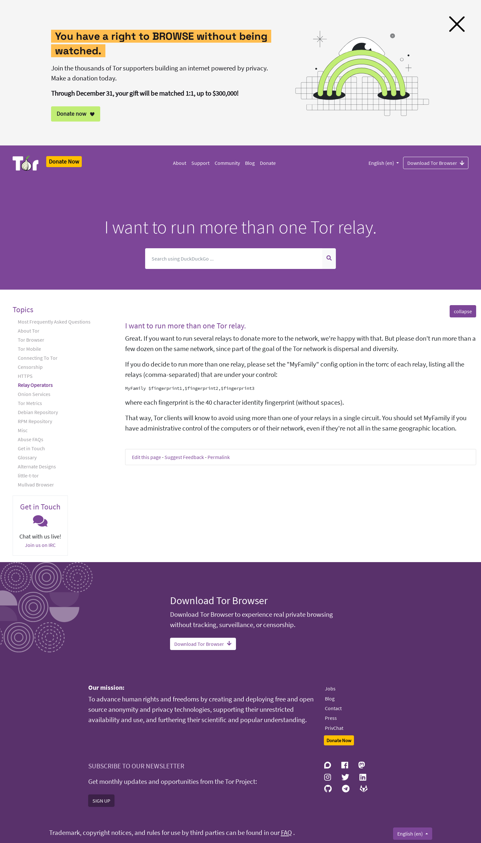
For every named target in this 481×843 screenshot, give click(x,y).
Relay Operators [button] (35, 385)
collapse (463, 311)
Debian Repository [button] (38, 412)
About (179, 163)
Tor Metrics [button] (30, 403)
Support (200, 163)
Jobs (330, 688)
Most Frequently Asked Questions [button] (54, 321)
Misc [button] (22, 430)
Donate (268, 163)
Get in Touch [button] (31, 448)
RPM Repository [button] (35, 421)
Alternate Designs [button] (37, 466)
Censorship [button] (30, 367)
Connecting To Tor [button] (38, 358)
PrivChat (334, 728)
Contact (333, 708)
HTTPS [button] (25, 376)
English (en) (382, 163)
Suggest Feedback (184, 457)
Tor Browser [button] (31, 339)
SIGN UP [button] (101, 800)
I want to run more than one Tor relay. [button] (185, 326)
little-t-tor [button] (28, 475)
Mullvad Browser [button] (36, 484)
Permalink (219, 457)
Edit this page (146, 457)
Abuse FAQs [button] (30, 439)
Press (331, 718)
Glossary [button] (27, 457)
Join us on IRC (40, 545)
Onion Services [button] (34, 394)
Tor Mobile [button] (29, 349)
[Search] (234, 258)
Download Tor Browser (435, 162)
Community (227, 163)
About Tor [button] (28, 330)
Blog (250, 163)
